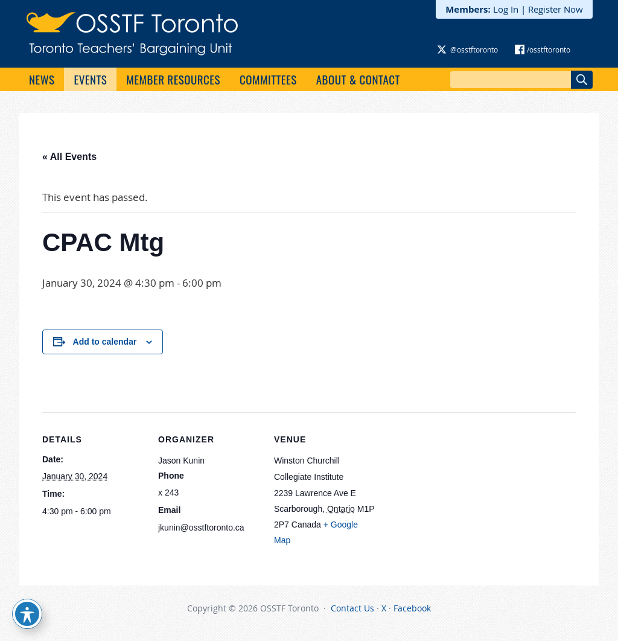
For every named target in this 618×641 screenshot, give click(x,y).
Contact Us (352, 608)
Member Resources (173, 79)
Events (90, 79)
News (41, 79)
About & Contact (358, 79)
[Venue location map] (453, 495)
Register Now (555, 9)
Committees (268, 79)
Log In (505, 9)
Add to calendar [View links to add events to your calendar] (105, 341)
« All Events (69, 156)
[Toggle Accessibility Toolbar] (27, 613)
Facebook (412, 608)
